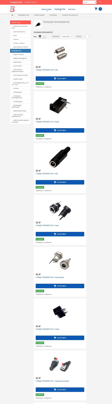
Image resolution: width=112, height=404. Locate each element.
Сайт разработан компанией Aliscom (49, 402)
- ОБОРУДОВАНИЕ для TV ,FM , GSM (20, 84)
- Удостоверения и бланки (20, 47)
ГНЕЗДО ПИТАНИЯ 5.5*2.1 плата (90, 112)
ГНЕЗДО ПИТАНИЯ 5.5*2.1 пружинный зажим (42, 160)
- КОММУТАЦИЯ (17, 79)
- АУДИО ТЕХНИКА (18, 55)
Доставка (60, 382)
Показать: (79, 36)
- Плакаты (15, 39)
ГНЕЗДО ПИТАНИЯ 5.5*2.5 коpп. (66, 205)
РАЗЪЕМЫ (53, 15)
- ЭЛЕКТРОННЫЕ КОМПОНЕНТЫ (17, 116)
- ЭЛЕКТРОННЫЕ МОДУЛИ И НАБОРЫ (20, 121)
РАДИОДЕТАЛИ (59, 9)
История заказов (62, 387)
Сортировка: (56, 36)
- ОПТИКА (15, 88)
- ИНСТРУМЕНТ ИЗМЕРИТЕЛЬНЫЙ (17, 71)
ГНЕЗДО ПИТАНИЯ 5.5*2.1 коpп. (42, 112)
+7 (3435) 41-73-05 (16, 388)
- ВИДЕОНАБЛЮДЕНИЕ (19, 58)
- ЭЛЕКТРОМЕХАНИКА (19, 111)
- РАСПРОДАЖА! (17, 102)
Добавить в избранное (44, 82)
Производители (62, 380)
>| (100, 367)
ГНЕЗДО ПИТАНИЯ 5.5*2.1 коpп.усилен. (66, 112)
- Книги (14, 36)
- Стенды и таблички (18, 43)
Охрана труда (46, 9)
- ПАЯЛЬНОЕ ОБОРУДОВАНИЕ (17, 97)
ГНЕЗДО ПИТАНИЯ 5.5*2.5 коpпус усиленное (90, 206)
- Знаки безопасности (18, 32)
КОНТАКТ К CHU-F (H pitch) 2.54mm (67, 298)
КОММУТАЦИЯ (39, 15)
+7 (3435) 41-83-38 (31, 2)
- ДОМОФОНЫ (16, 62)
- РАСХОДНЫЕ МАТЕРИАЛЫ (16, 106)
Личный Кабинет (62, 385)
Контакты (71, 9)
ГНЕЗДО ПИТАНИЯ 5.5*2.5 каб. (42, 205)
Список (44, 37)
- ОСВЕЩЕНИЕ (17, 92)
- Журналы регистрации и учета (20, 27)
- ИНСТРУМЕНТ (17, 66)
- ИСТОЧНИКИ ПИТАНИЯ (20, 75)
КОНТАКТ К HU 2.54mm (67, 343)
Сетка (39, 37)
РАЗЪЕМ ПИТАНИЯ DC (70, 15)
